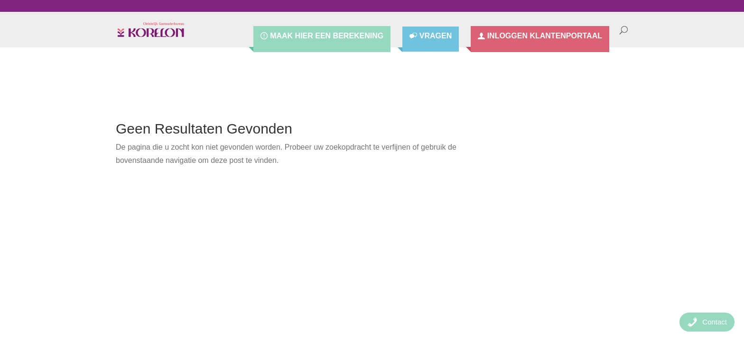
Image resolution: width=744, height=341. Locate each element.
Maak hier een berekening (326, 36)
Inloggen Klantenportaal (544, 36)
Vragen (435, 36)
